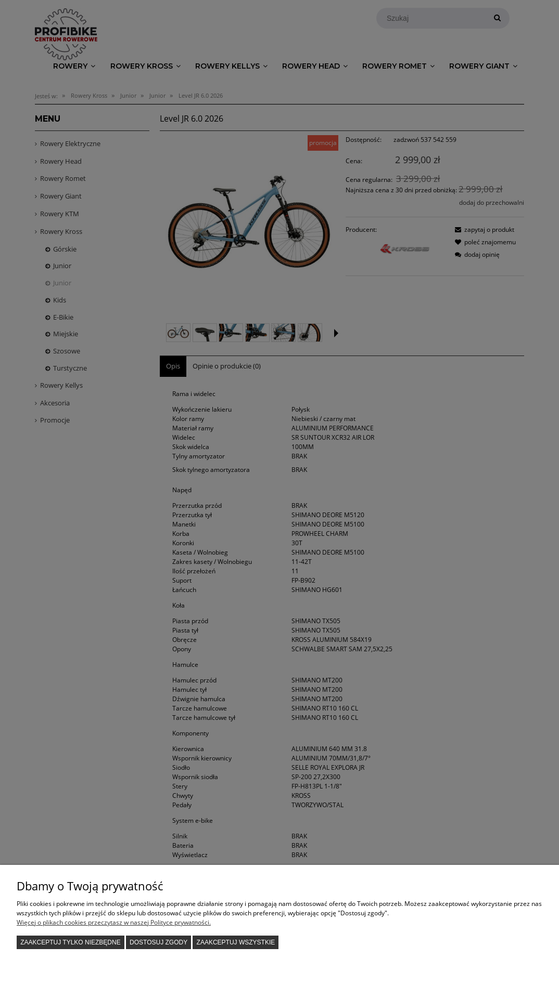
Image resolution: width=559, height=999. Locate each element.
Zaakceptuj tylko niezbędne (70, 942)
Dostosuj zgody (158, 942)
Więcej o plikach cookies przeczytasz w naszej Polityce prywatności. (114, 922)
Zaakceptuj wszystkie (236, 942)
